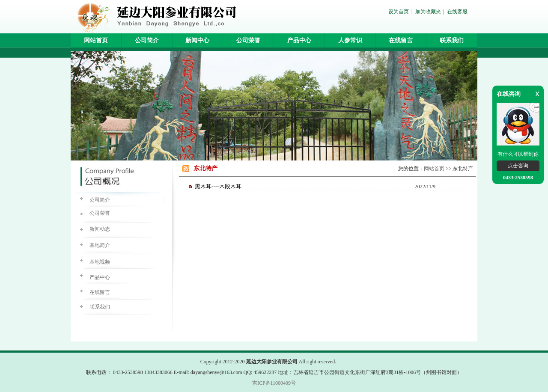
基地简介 (99, 245)
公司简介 (147, 40)
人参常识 (350, 40)
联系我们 (452, 40)
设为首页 (398, 12)
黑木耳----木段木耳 (218, 186)
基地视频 (99, 262)
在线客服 (457, 12)
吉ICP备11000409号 (274, 383)
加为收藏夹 (428, 12)
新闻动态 (99, 229)
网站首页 (96, 40)
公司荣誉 (248, 40)
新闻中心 (197, 40)
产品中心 (299, 40)
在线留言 (401, 40)
